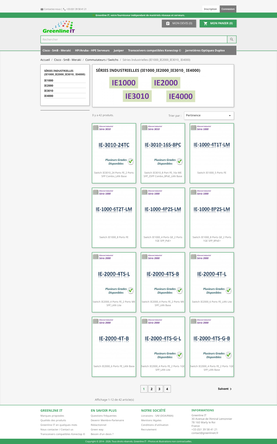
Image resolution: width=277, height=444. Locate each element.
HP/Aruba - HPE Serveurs (92, 50)
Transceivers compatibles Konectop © (154, 50)
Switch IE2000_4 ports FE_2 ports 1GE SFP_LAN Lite (163, 367)
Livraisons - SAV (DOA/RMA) (157, 415)
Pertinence (209, 115)
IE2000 (48, 85)
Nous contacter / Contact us (56, 429)
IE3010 (48, 91)
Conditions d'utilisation (155, 425)
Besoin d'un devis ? (102, 434)
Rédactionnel (98, 425)
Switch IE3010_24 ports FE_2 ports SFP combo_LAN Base (114, 174)
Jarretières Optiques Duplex (205, 50)
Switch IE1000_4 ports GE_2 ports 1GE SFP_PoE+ (163, 238)
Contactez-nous (50, 9)
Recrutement (149, 429)
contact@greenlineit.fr (204, 433)
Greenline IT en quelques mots (58, 425)
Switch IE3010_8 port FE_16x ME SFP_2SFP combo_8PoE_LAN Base (163, 174)
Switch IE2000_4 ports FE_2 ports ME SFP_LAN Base (163, 303)
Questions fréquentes (104, 415)
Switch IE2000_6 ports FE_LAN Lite (212, 301)
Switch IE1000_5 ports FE (211, 172)
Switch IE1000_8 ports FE (113, 237)
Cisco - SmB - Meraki (57, 50)
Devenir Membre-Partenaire (107, 420)
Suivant (225, 389)
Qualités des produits (53, 420)
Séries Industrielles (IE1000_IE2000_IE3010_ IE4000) (64, 72)
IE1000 (48, 80)
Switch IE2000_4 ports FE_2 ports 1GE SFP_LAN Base (212, 367)
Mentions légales (151, 420)
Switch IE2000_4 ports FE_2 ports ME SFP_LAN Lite (114, 303)
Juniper (119, 50)
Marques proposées (52, 415)
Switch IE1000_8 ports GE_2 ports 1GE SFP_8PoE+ (212, 238)
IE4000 (48, 96)
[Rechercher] (138, 39)
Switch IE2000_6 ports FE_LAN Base (114, 366)
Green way (97, 429)
